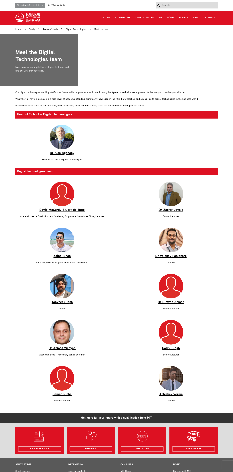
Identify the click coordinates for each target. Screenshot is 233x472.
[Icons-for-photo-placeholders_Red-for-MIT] (62, 161)
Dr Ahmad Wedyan (62, 304)
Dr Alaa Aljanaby (62, 131)
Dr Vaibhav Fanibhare (171, 212)
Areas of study (50, 29)
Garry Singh (171, 304)
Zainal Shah (62, 212)
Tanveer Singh (62, 236)
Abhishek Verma (171, 350)
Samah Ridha (62, 350)
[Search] (159, 5)
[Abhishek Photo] (171, 323)
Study (32, 29)
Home (18, 29)
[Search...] (187, 5)
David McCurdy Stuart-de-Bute (62, 188)
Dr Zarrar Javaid (171, 166)
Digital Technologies (76, 29)
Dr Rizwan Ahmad (171, 258)
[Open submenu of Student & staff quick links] (43, 5)
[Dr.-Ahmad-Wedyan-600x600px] (62, 277)
